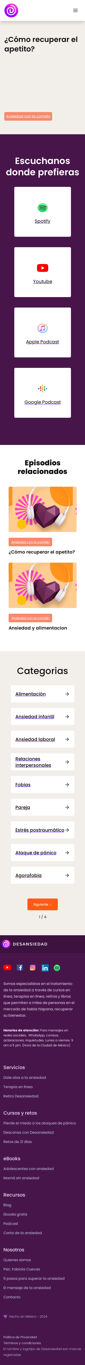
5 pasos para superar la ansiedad (34, 1278)
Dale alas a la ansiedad (24, 1077)
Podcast (10, 1223)
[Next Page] (42, 904)
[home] (11, 10)
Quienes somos (17, 1259)
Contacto (11, 1297)
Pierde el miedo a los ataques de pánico (39, 1123)
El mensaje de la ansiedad (27, 1287)
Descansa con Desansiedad (28, 1132)
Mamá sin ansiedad (21, 1178)
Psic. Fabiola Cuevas (21, 1269)
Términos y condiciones (22, 1343)
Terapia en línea (18, 1086)
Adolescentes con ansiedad (28, 1168)
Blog (7, 1205)
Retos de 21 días (17, 1141)
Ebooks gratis (15, 1214)
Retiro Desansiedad (21, 1096)
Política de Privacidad (20, 1337)
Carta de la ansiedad (22, 1233)
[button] (75, 10)
